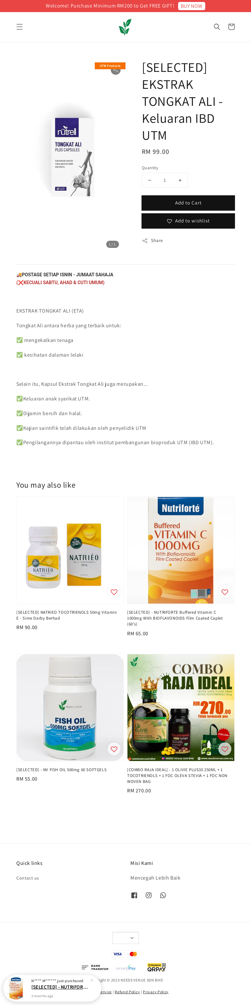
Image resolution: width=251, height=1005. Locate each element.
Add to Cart (188, 203)
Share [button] (152, 240)
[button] (19, 27)
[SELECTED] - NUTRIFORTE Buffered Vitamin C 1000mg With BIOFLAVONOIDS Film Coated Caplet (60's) (60, 987)
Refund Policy (127, 991)
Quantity (150, 167)
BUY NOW (192, 6)
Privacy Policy (156, 991)
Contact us (27, 878)
